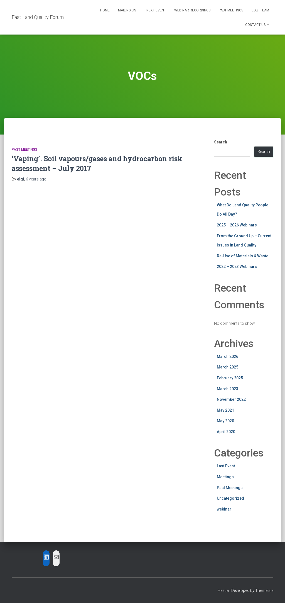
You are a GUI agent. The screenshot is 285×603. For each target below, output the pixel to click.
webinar (224, 509)
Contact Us (257, 25)
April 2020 (226, 431)
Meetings (225, 477)
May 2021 (225, 410)
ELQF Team (260, 10)
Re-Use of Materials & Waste (242, 256)
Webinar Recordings (192, 10)
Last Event (226, 466)
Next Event (156, 10)
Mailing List (128, 10)
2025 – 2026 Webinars (237, 225)
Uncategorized (230, 498)
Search (220, 142)
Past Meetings (231, 10)
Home (105, 10)
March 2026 (227, 356)
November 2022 (231, 399)
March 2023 (227, 389)
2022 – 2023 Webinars (237, 266)
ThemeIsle (264, 590)
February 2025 (230, 378)
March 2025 (227, 367)
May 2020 (225, 421)
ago (36, 179)
